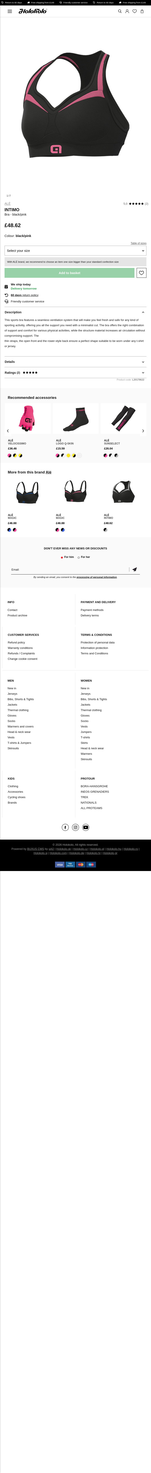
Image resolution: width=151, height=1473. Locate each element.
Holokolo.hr (93, 853)
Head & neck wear (19, 732)
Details (10, 362)
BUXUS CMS (35, 849)
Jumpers (86, 732)
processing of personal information (97, 577)
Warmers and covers (21, 726)
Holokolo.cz (80, 849)
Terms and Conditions (94, 653)
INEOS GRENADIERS (95, 791)
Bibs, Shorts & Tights (21, 699)
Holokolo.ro (131, 849)
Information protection (94, 648)
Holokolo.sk (63, 849)
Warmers (86, 753)
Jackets (12, 704)
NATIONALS (89, 802)
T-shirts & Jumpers (19, 742)
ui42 (51, 849)
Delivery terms (90, 615)
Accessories (15, 791)
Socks (11, 721)
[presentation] (8, 430)
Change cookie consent (22, 658)
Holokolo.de (76, 853)
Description (13, 312)
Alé (8, 203)
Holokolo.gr (110, 853)
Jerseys (12, 693)
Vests (11, 737)
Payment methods (92, 610)
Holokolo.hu (113, 849)
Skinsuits (13, 748)
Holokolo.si (41, 853)
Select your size (18, 250)
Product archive (17, 615)
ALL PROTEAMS (91, 808)
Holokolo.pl (97, 849)
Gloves (12, 715)
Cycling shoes (16, 797)
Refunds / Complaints (21, 653)
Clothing (13, 786)
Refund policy (16, 642)
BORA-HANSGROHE (94, 786)
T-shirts (85, 737)
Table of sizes (138, 243)
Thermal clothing (18, 710)
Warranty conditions (20, 648)
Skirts (84, 742)
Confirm (134, 569)
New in (12, 688)
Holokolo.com (58, 853)
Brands (12, 802)
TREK (84, 797)
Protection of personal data (97, 642)
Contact (12, 610)
